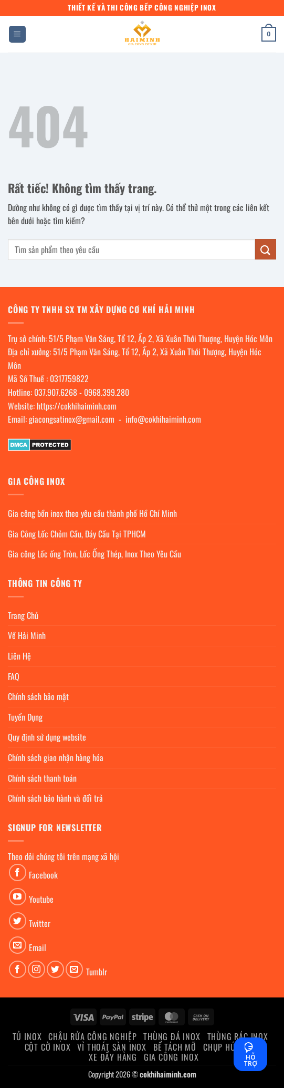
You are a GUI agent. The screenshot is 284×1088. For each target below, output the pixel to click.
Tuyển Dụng (25, 717)
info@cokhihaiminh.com (163, 419)
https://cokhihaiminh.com (77, 406)
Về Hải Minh (27, 635)
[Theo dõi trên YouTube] (17, 896)
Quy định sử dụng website (47, 737)
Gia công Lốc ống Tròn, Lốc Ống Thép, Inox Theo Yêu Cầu (94, 553)
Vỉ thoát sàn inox (111, 1047)
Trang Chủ (23, 615)
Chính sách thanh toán (42, 778)
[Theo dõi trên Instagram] (36, 969)
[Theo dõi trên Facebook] (17, 872)
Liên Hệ (19, 656)
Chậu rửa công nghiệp (92, 1036)
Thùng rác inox (237, 1036)
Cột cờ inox (48, 1047)
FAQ (13, 676)
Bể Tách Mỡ (174, 1047)
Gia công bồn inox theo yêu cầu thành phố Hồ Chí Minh (92, 513)
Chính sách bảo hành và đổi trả (55, 798)
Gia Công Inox (171, 1057)
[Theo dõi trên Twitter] (17, 921)
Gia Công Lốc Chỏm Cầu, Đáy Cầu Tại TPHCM (77, 533)
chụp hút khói (231, 1047)
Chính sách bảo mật (38, 696)
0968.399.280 (106, 392)
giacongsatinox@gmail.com (71, 419)
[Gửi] (265, 249)
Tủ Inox (27, 1036)
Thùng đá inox (171, 1036)
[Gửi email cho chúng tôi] (17, 945)
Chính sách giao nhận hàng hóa (55, 757)
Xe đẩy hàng (113, 1057)
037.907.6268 (55, 392)
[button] (17, 34)
